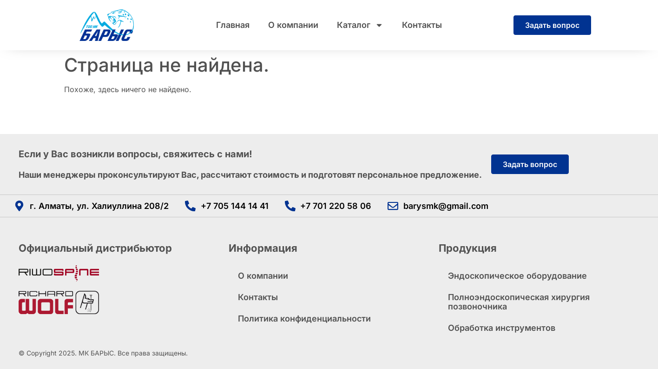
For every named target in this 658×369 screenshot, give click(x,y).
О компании (293, 25)
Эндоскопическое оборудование (517, 276)
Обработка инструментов (501, 328)
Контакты (422, 25)
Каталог (360, 25)
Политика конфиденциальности (304, 318)
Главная (233, 25)
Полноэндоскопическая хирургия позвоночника (519, 301)
